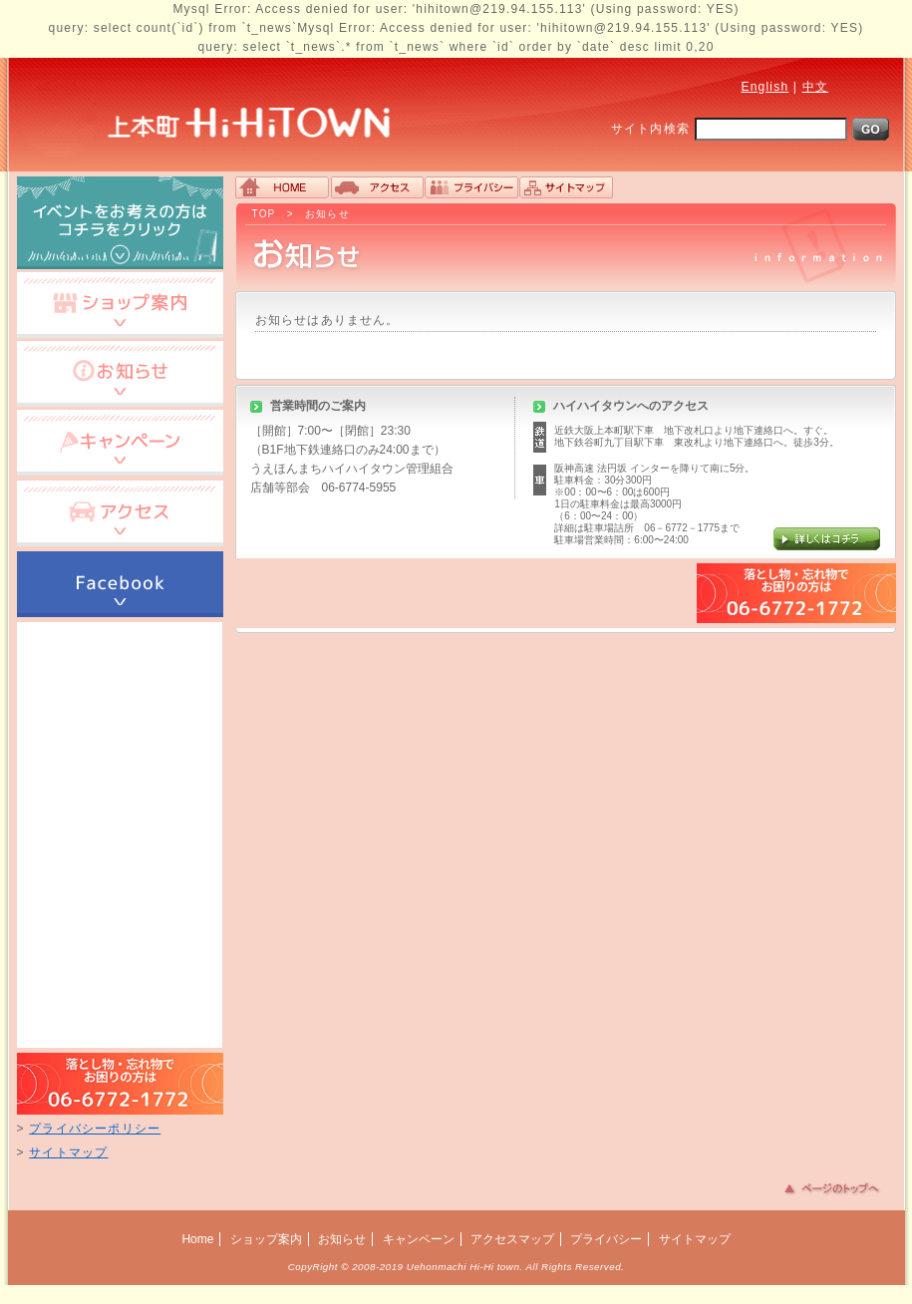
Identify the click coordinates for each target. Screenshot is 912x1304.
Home (197, 1239)
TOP (264, 213)
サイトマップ (68, 1152)
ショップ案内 (266, 1239)
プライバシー (606, 1239)
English (765, 87)
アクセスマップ (512, 1239)
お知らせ (327, 213)
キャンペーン (419, 1239)
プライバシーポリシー (94, 1129)
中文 (815, 87)
